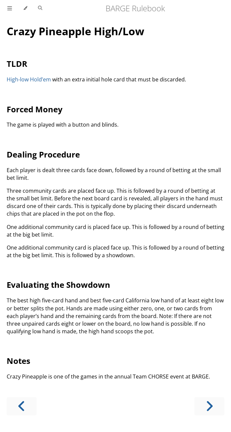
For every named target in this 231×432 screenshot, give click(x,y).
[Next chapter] (209, 406)
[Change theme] (25, 8)
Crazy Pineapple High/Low (75, 31)
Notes (18, 360)
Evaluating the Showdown (58, 284)
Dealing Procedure (43, 154)
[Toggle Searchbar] (40, 8)
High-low (18, 79)
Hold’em (40, 79)
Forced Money (35, 109)
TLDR (17, 63)
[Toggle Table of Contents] (10, 8)
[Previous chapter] (22, 406)
